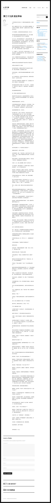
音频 (30, 7)
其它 (43, 7)
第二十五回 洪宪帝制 (40, 57)
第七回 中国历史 (42, 43)
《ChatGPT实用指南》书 (41, 34)
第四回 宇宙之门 (39, 58)
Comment (5, 443)
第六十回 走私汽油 (43, 49)
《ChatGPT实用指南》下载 (41, 33)
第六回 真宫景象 (39, 56)
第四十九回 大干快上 (40, 60)
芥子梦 (4, 22)
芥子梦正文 (5, 25)
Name (4, 458)
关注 (47, 7)
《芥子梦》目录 (24, 7)
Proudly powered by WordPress (12, 498)
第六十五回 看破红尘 (43, 46)
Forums (39, 7)
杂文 (34, 7)
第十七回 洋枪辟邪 (40, 59)
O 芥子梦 (6, 7)
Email (4, 463)
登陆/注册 (38, 22)
